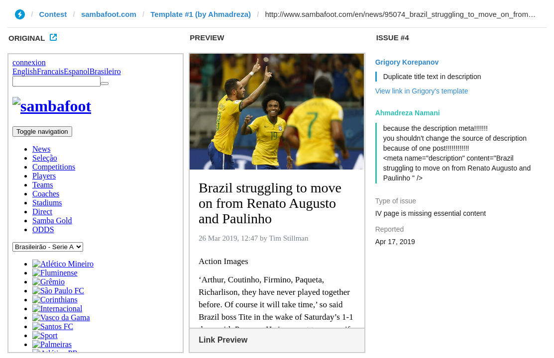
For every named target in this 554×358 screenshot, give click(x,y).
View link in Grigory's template (421, 91)
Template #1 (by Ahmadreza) (200, 14)
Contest (53, 14)
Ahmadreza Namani (407, 113)
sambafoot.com (108, 14)
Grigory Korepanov (407, 62)
